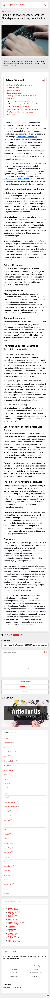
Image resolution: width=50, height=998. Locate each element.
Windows (6, 893)
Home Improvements (10, 807)
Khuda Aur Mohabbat (13, 923)
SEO (5, 861)
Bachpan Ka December (14, 911)
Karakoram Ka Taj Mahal (14, 921)
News (5, 839)
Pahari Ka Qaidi (12, 929)
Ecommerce (8, 765)
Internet (6, 825)
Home (3, 11)
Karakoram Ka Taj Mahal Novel (16, 922)
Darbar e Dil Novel (12, 915)
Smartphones (8, 866)
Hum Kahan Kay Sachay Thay (16, 918)
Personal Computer (10, 843)
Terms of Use (14, 976)
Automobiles (8, 743)
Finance (6, 779)
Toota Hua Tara (12, 936)
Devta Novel (11, 916)
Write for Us (35, 976)
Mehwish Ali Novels (13, 925)
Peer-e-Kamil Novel (13, 933)
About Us (14, 966)
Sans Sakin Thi (12, 934)
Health (6, 797)
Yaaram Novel (11, 940)
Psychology (7, 848)
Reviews (6, 857)
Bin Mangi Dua (12, 914)
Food (5, 788)
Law (5, 829)
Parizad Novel (11, 932)
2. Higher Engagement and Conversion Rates (25, 104)
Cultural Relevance (13, 88)
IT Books (6, 816)
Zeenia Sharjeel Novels (14, 941)
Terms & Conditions (36, 973)
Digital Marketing (9, 761)
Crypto (6, 756)
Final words (11, 115)
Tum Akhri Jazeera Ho (14, 937)
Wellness (6, 889)
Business (9, 11)
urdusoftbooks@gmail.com (12, 987)
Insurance (7, 820)
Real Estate (7, 852)
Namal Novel (11, 927)
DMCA (36, 969)
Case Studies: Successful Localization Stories (22, 109)
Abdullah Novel (12, 908)
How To (6, 811)
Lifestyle (6, 834)
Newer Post (25, 682)
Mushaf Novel (11, 926)
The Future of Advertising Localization (20, 112)
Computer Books (9, 752)
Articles (6, 738)
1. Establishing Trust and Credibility (21, 101)
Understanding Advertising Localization (20, 85)
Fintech (6, 784)
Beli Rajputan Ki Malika (14, 912)
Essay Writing (8, 775)
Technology (7, 875)
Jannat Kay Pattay (13, 919)
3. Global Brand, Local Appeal (19, 107)
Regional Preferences (14, 93)
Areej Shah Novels (13, 909)
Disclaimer (14, 969)
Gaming (6, 793)
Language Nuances (13, 90)
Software (7, 871)
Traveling (6, 880)
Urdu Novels (7, 884)
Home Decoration (9, 802)
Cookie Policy (36, 966)
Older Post (25, 687)
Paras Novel (11, 930)
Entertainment (8, 770)
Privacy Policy (14, 973)
